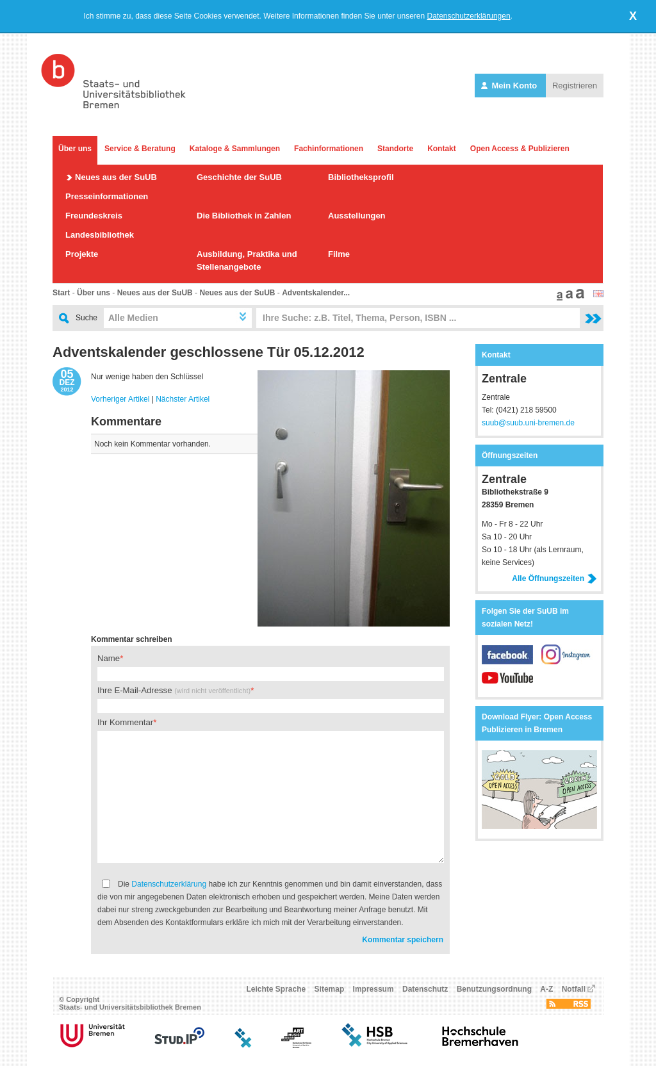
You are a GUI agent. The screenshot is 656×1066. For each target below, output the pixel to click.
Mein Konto (510, 85)
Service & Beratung (140, 148)
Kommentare (126, 421)
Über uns (75, 148)
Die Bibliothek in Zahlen (244, 215)
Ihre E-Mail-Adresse (173, 690)
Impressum (373, 989)
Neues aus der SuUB (116, 177)
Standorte (395, 148)
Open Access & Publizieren (520, 148)
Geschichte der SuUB (239, 177)
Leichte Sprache (276, 989)
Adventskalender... (316, 292)
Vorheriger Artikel (120, 399)
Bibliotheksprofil (361, 177)
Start (61, 292)
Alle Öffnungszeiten (554, 578)
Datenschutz (425, 989)
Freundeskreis (93, 215)
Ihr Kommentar (125, 722)
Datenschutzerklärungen (469, 16)
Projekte (81, 254)
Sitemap (330, 989)
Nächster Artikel (182, 399)
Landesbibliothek (99, 235)
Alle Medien (133, 318)
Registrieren (574, 85)
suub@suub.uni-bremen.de (528, 422)
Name (108, 658)
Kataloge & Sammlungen (235, 148)
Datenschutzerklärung (168, 884)
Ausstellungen (357, 215)
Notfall (574, 989)
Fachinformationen (328, 148)
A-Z (546, 989)
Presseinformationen (106, 196)
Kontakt (441, 148)
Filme (339, 254)
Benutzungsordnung (494, 989)
